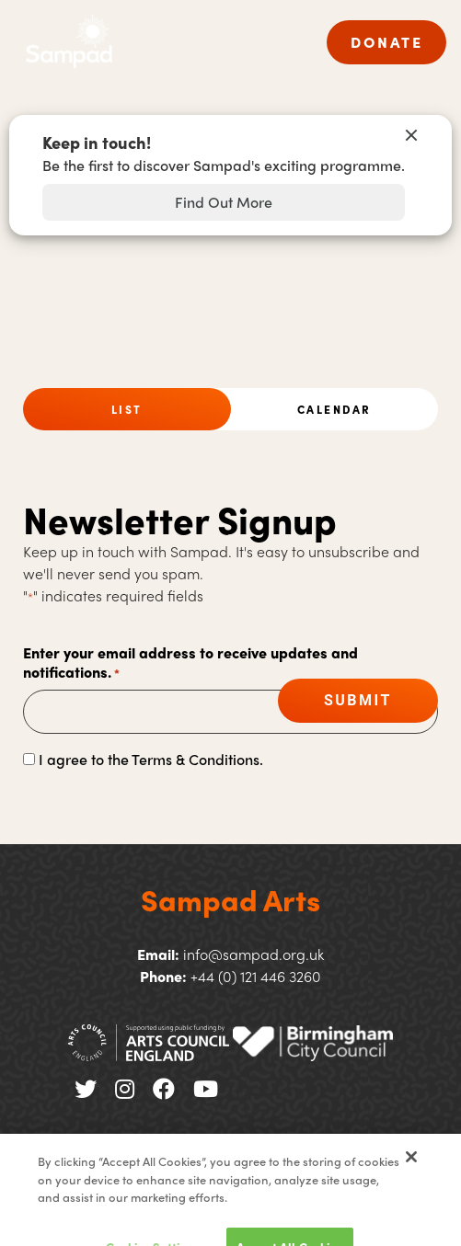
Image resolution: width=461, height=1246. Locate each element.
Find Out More (223, 201)
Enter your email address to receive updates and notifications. (190, 663)
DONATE (386, 41)
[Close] (411, 1173)
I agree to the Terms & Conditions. (151, 759)
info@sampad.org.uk (253, 954)
